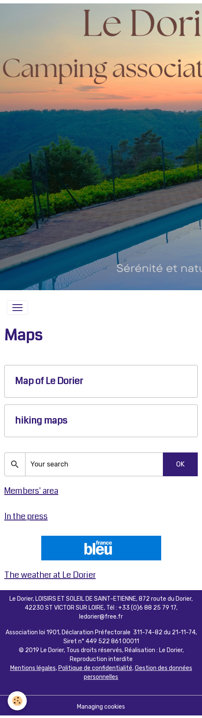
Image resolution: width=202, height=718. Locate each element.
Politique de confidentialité (95, 668)
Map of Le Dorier (49, 381)
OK (180, 464)
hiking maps (41, 421)
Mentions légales (33, 668)
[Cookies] (17, 700)
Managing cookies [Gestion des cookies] (101, 706)
